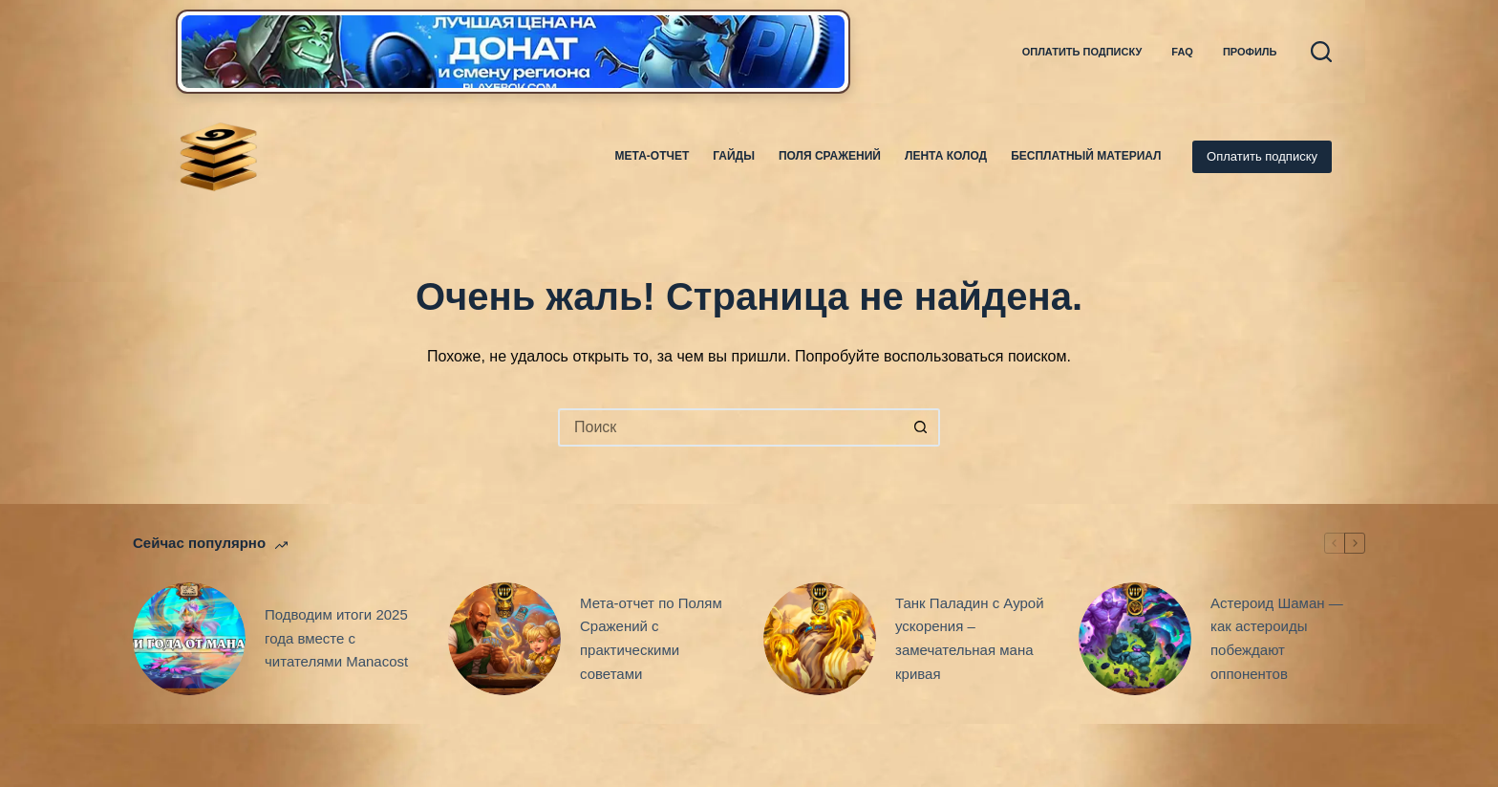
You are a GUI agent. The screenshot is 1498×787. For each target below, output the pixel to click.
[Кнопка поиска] (921, 427)
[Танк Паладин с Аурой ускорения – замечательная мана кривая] (819, 638)
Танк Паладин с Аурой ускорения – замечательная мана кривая (969, 638)
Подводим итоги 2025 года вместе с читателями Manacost (336, 638)
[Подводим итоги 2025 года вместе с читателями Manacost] (189, 638)
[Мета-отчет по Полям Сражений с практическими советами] (504, 638)
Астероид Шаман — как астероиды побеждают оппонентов (1276, 638)
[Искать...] (730, 427)
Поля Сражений (830, 156)
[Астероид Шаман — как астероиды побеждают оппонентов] (1135, 638)
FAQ (1182, 51)
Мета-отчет (652, 156)
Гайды (734, 156)
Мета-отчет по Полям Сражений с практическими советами (651, 638)
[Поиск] (1321, 51)
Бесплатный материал (1086, 156)
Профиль (1250, 51)
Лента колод (946, 156)
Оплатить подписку (1082, 51)
